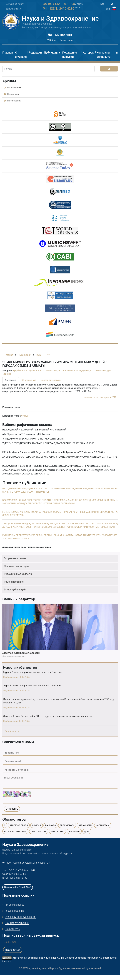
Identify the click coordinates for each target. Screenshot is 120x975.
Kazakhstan (85, 825)
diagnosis (50, 825)
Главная (7, 52)
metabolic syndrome (15, 831)
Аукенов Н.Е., (36, 370)
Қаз (102, 4)
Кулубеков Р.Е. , (21, 370)
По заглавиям (12, 100)
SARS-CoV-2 (74, 831)
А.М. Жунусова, (82, 370)
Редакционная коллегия (18, 573)
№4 (48, 355)
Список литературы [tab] (51, 380)
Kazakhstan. (103, 825)
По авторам (11, 94)
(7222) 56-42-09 (15, 4)
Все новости (12, 731)
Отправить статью (15, 558)
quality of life (38, 831)
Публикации (52, 52)
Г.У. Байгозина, (50, 370)
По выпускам (12, 87)
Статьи (24, 416)
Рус (111, 4)
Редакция (35, 52)
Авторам (88, 52)
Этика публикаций (15, 589)
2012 (38, 355)
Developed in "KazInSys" (17, 887)
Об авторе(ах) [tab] (28, 380)
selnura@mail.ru (14, 8)
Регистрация (66, 40)
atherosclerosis (19, 825)
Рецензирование (14, 581)
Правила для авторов (16, 566)
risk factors (57, 831)
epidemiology (67, 825)
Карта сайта (78, 5)
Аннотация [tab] (10, 380)
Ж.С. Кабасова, (66, 370)
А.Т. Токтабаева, (98, 370)
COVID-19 (36, 825)
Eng (108, 8)
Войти (51, 40)
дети (87, 831)
